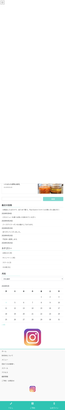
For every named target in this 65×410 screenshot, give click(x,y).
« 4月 (3, 325)
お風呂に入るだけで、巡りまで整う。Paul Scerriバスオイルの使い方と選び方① (30, 210)
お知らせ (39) (7, 253)
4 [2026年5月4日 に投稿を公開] (6, 302)
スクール (5, 368)
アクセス (5, 372)
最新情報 (5, 376)
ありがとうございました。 (12, 232)
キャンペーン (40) (8, 258)
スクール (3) (6, 262)
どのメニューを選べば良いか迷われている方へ (19, 217)
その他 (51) (6, 267)
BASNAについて (7, 355)
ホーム (4, 351)
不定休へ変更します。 (10, 239)
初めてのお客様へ (8, 364)
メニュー (5, 359)
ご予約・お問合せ (8, 381)
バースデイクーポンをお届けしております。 (18, 224)
